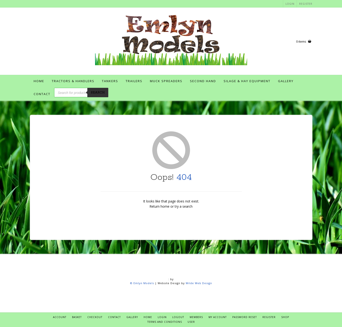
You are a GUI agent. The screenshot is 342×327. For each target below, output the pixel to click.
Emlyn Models (143, 283)
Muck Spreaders (166, 81)
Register (305, 3)
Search (98, 93)
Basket (77, 317)
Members (196, 317)
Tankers (110, 81)
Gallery (286, 81)
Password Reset (244, 317)
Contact (42, 94)
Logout (178, 317)
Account (59, 317)
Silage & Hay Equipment (247, 81)
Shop (285, 317)
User (191, 321)
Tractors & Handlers (73, 81)
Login (290, 3)
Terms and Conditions (164, 321)
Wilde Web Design (199, 283)
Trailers (134, 81)
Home (39, 81)
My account (218, 317)
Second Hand (203, 81)
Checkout (94, 317)
